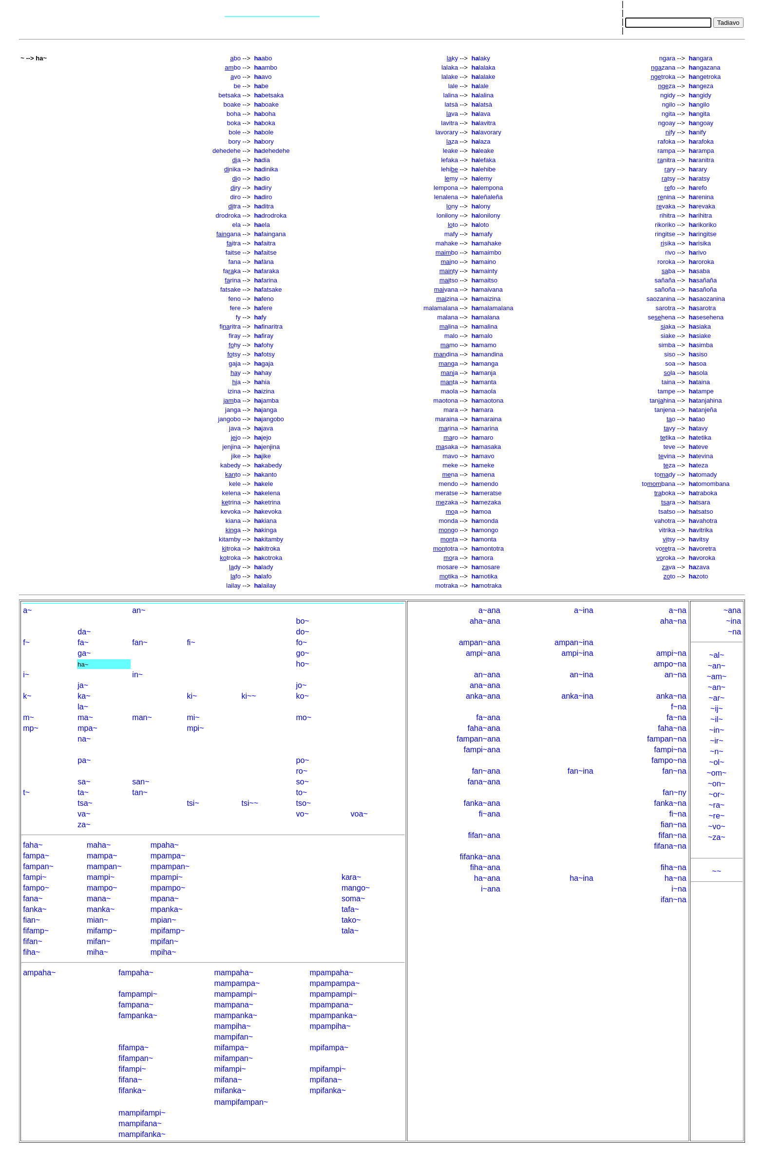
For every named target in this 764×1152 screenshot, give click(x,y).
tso (448, 280)
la (669, 372)
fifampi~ (132, 1069)
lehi (449, 169)
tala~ (350, 931)
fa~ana (488, 717)
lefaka (449, 160)
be (236, 86)
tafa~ (350, 909)
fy (670, 132)
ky (452, 58)
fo (670, 187)
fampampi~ (137, 994)
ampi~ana (483, 653)
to (453, 224)
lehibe (483, 169)
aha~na (673, 621)
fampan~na (667, 739)
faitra (264, 243)
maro (482, 437)
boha (234, 113)
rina (233, 280)
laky (480, 58)
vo (235, 76)
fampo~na (669, 760)
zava (699, 567)
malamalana (440, 308)
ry (670, 169)
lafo (262, 576)
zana (663, 67)
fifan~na (672, 835)
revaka (702, 206)
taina (668, 382)
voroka (702, 557)
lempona (446, 187)
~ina (733, 621)
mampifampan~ (241, 1102)
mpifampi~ (328, 1069)
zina (447, 298)
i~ (26, 674)
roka (665, 557)
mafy (451, 234)
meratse (446, 493)
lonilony (447, 215)
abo (263, 58)
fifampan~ (135, 1058)
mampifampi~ (141, 1113)
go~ (302, 653)
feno (235, 298)
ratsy (699, 178)
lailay (233, 585)
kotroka (268, 557)
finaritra (268, 326)
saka (447, 446)
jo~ (301, 685)
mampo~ (102, 888)
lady (263, 567)
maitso (484, 280)
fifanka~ (132, 1090)
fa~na (676, 717)
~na (734, 632)
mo (449, 345)
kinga (265, 530)
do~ (302, 632)
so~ (302, 782)
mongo (484, 530)
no (449, 261)
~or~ (716, 794)
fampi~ (34, 877)
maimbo (486, 252)
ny (452, 206)
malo (451, 335)
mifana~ (228, 1080)
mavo (450, 456)
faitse (233, 252)
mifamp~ (102, 931)
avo (262, 76)
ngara (667, 58)
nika (232, 169)
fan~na (674, 771)
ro (450, 437)
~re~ (716, 816)
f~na (679, 707)
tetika (700, 437)
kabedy (230, 465)
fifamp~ (36, 931)
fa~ (83, 642)
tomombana (709, 483)
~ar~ (716, 698)
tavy (698, 428)
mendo (448, 483)
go (448, 530)
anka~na (671, 696)
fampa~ (36, 856)
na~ (84, 739)
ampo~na (669, 664)
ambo (265, 67)
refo (698, 187)
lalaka (449, 67)
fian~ (31, 920)
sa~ (83, 782)
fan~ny (674, 792)
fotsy (264, 354)
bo (235, 58)
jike (236, 456)
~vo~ (717, 826)
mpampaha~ (331, 972)
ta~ (83, 792)
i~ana (490, 889)
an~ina (581, 674)
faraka (266, 271)
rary (698, 169)
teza (698, 465)
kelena (231, 493)
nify (697, 132)
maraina (446, 419)
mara (450, 409)
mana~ (99, 898)
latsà (451, 104)
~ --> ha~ (33, 58)
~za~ (717, 837)
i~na (679, 889)
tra (235, 206)
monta (483, 539)
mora (482, 557)
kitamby (230, 539)
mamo (483, 345)
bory (235, 141)
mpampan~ (170, 866)
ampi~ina (577, 653)
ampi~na (671, 653)
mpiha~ (163, 952)
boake (231, 104)
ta (449, 382)
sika (668, 243)
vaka (665, 206)
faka (232, 271)
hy (235, 345)
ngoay (666, 123)
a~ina (583, 610)
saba (699, 271)
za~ (83, 824)
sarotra (665, 308)
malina (484, 326)
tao (697, 419)
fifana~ (130, 1080)
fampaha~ (135, 972)
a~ (27, 610)
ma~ (85, 717)
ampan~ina (573, 642)
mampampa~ (237, 983)
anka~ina (577, 696)
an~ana (487, 674)
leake (450, 150)
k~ (27, 696)
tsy (668, 178)
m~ (28, 717)
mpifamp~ (168, 931)
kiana (233, 520)
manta (483, 382)
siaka (700, 326)
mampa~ (102, 856)
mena (483, 474)
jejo (262, 437)
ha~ (82, 664)
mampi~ (101, 877)
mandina (487, 354)
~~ (716, 871)
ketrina (267, 502)
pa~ (84, 760)
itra (234, 243)
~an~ (716, 666)
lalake (449, 76)
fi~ (191, 642)
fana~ (32, 898)
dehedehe (226, 150)
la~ (82, 707)
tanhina (662, 400)
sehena (661, 317)
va (452, 113)
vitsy (699, 539)
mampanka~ (235, 1015)
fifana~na (670, 846)
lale (453, 86)
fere (234, 308)
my (451, 178)
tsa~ (85, 803)
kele (235, 483)
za (666, 86)
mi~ (193, 717)
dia (262, 160)
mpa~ (87, 728)
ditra (263, 206)
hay (262, 372)
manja (483, 372)
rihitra (667, 215)
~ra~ (716, 805)
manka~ (101, 909)
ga (448, 363)
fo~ (301, 642)
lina (448, 326)
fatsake (230, 289)
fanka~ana (481, 803)
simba (666, 345)
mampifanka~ (142, 1134)
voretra (702, 548)
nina (666, 197)
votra (665, 548)
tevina (701, 456)
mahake (447, 243)
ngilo (668, 104)
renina (701, 197)
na (450, 474)
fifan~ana (484, 835)
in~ (137, 674)
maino (483, 261)
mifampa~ (231, 1047)
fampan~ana (478, 739)
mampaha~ (233, 972)
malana (447, 317)
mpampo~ (168, 888)
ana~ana (485, 685)
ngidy (667, 95)
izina (234, 391)
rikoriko (665, 224)
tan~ (140, 792)
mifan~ (98, 941)
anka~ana (483, 696)
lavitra (449, 123)
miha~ (97, 952)
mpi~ (195, 728)
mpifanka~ (328, 1090)
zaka (447, 502)
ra (668, 502)
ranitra (701, 160)
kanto (265, 474)
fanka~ (34, 909)
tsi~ (193, 803)
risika (700, 243)
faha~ (32, 845)
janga (233, 409)
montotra (487, 548)
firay (235, 335)
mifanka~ (230, 1090)
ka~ (83, 696)
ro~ (302, 771)
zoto (698, 576)
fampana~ (135, 1005)
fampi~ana (481, 749)
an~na (676, 674)
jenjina (231, 446)
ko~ (302, 696)
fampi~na (670, 749)
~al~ (716, 655)
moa (481, 511)
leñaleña (486, 197)
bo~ (302, 621)
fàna (263, 261)
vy (669, 428)
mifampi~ (230, 1069)
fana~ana (483, 782)
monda (448, 520)
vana (446, 289)
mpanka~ (167, 909)
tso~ (303, 803)
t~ (26, 792)
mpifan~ (164, 941)
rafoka (666, 141)
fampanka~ (137, 1015)
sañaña (664, 280)
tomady (703, 474)
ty (448, 271)
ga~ (84, 653)
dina (446, 354)
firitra (230, 326)
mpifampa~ (329, 1047)
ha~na (676, 878)
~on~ (716, 784)
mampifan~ (233, 1037)
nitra (666, 160)
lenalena (446, 197)
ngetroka (705, 76)
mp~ (30, 728)
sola (698, 372)
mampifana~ (140, 1123)
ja (449, 372)
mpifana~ (326, 1080)
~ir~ (717, 741)
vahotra (664, 520)
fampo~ (36, 888)
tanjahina (705, 400)
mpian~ (163, 920)
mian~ (97, 920)
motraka (446, 585)
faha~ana (483, 728)
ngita (668, 113)
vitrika (667, 530)
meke (450, 465)
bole (235, 132)
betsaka (229, 95)
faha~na (672, 728)
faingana (270, 234)
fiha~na (674, 867)
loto (480, 224)
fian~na (674, 824)
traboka (703, 493)
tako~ (351, 920)
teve (669, 446)
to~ (301, 792)
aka (668, 326)
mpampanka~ (333, 1015)
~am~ (716, 676)
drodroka (228, 215)
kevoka (231, 511)
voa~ (359, 814)
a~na (678, 610)
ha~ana (487, 878)
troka (662, 76)
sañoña (664, 289)
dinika (266, 169)
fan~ (140, 642)
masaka (486, 446)
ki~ (192, 696)
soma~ (353, 898)
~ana (732, 610)
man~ (142, 717)
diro (235, 197)
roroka (666, 261)
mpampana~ (331, 1005)
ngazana (705, 67)
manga (484, 363)
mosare (447, 567)
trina (231, 502)
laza (480, 141)
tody (664, 474)
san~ (140, 782)
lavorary (447, 132)
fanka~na (670, 803)
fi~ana (489, 814)
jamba (266, 400)
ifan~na (674, 899)
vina (666, 456)
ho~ (302, 664)
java (235, 428)
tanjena (664, 409)
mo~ (304, 717)
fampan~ (38, 866)
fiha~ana (485, 867)
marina (484, 428)
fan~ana (486, 771)
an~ (138, 610)
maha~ (99, 845)
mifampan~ (233, 1058)
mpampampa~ (335, 983)
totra (445, 548)
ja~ (82, 685)
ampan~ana (479, 642)
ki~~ (248, 696)
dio (262, 178)
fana (235, 261)
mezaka (486, 502)
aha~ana (485, 621)
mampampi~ (235, 994)
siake (668, 335)
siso (669, 354)
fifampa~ (133, 1047)
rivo (670, 252)
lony (480, 206)
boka (234, 123)
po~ (302, 760)
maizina (485, 298)
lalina (450, 95)
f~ (26, 642)
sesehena (706, 317)
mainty (484, 271)
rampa (666, 150)
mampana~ (233, 1005)
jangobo (229, 419)
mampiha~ (232, 1026)
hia (262, 382)
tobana (658, 483)
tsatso (666, 511)
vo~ (302, 814)
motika (484, 576)
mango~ (356, 888)
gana (228, 234)
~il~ (716, 719)
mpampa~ (168, 856)
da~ (84, 632)
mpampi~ (167, 877)
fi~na (677, 814)
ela (236, 224)
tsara (699, 502)
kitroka (267, 548)
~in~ (716, 730)
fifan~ (32, 941)
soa (670, 363)
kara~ (351, 877)
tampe (666, 391)
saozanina (661, 298)
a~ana (489, 610)
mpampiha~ (330, 1026)
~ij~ (716, 709)
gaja (235, 363)
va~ (83, 814)
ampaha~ (39, 972)
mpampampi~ (333, 994)
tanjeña (703, 409)
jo (236, 437)
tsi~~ (249, 803)
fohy (263, 345)
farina (265, 280)
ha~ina (581, 878)
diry (262, 187)
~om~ (716, 773)
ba (668, 271)
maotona (445, 400)
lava (480, 113)
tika (667, 437)
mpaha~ (165, 845)
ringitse (665, 234)
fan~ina (580, 771)
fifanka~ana (479, 857)
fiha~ (31, 952)
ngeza (701, 86)
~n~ (717, 751)
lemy (481, 178)
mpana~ (165, 898)
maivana (486, 289)
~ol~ (716, 762)
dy (235, 567)
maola (449, 391)
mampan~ (104, 866)
